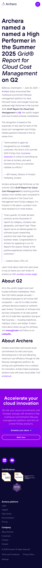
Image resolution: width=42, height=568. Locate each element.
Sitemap (5, 559)
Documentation (8, 518)
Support (5, 510)
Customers (6, 536)
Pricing (4, 522)
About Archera (7, 532)
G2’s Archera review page (24, 274)
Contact (5, 540)
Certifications (8, 469)
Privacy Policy (28, 554)
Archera (5, 91)
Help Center (6, 514)
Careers (5, 544)
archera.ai (6, 376)
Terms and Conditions (10, 554)
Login (4, 506)
